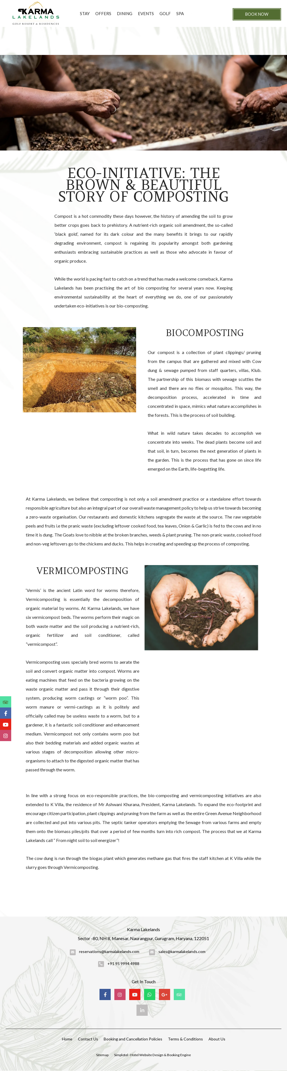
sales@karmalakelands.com (181, 951)
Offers (103, 13)
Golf (165, 13)
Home (67, 1039)
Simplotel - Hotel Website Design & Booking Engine (152, 1055)
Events (146, 13)
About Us (217, 1039)
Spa (180, 13)
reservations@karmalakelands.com (109, 951)
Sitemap (102, 1055)
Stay (85, 13)
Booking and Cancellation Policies (133, 1039)
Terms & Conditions (185, 1039)
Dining (124, 13)
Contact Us (88, 1039)
